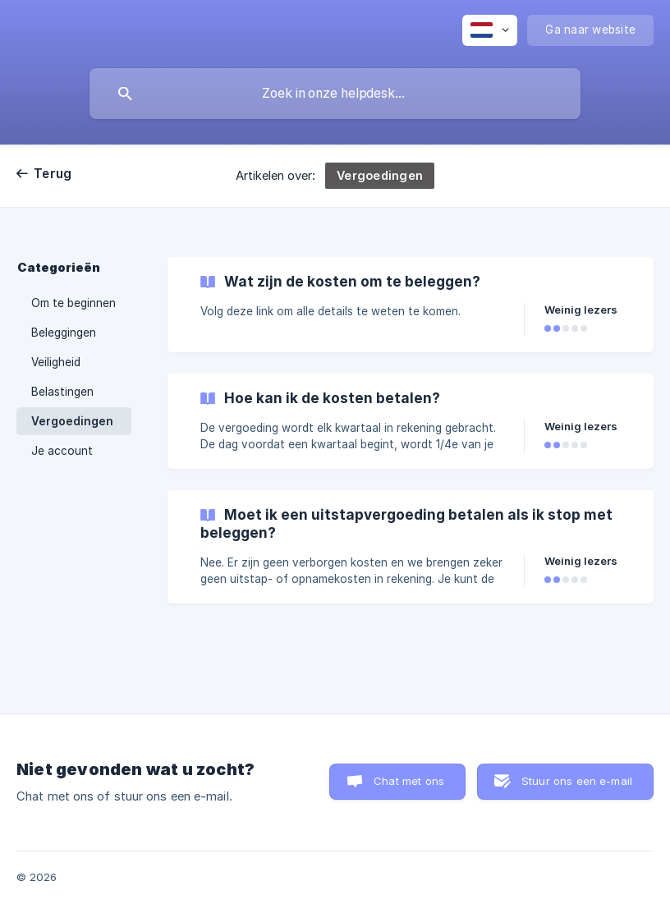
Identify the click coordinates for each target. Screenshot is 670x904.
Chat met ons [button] (409, 780)
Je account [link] (62, 450)
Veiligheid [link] (55, 362)
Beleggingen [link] (63, 332)
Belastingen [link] (62, 391)
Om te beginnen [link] (73, 303)
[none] (489, 30)
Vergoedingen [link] (72, 421)
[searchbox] (335, 93)
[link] (411, 304)
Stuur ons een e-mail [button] (576, 780)
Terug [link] (52, 173)
